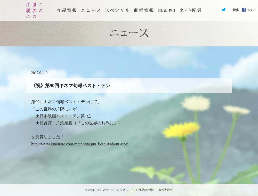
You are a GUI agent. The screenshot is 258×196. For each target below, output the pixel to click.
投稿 (235, 10)
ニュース (90, 10)
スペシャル (117, 10)
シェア (251, 10)
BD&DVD (166, 10)
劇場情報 (143, 10)
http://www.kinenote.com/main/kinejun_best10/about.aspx (79, 144)
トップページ (66, 10)
